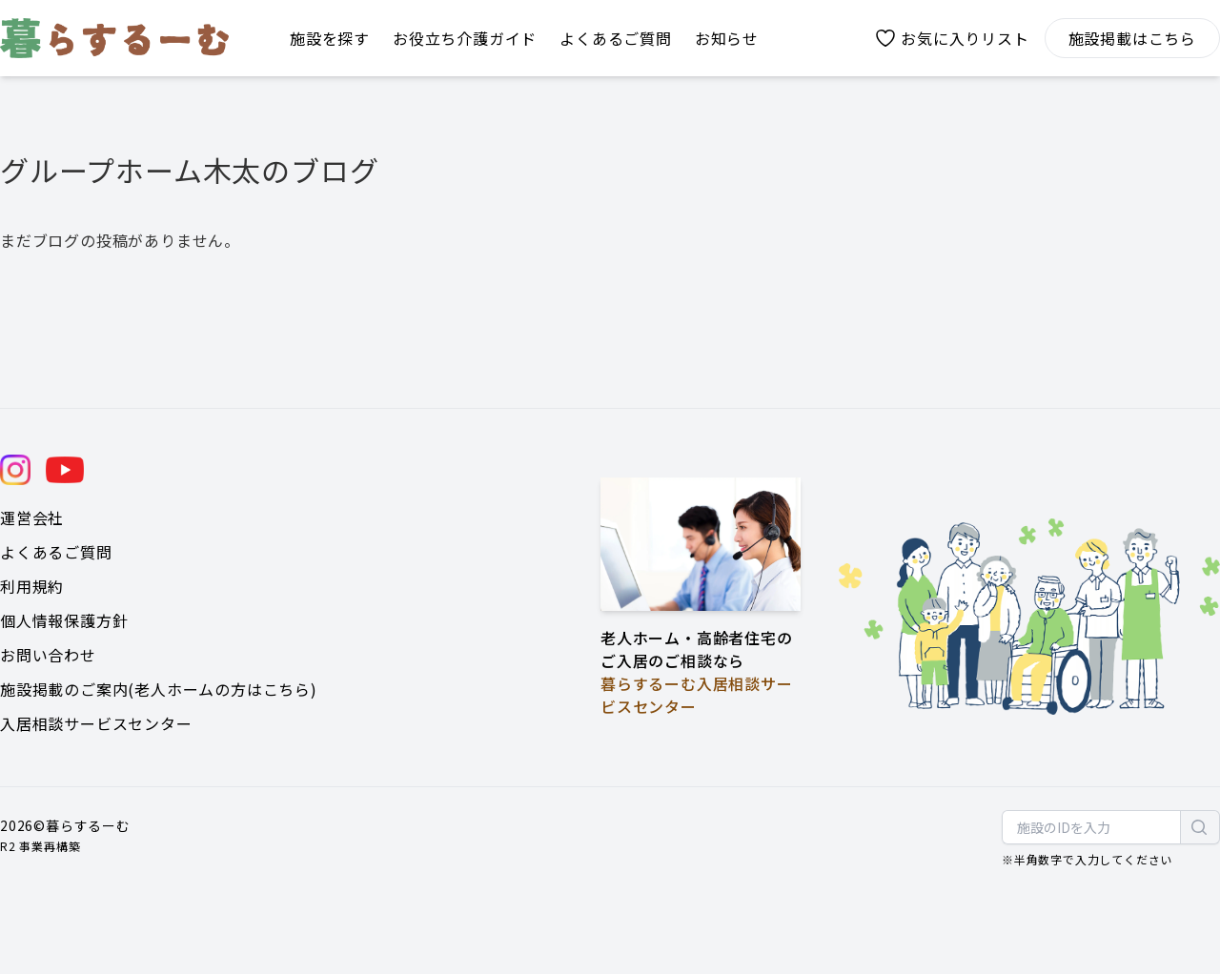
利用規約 (32, 586)
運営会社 (32, 517)
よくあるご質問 (56, 551)
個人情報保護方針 (64, 620)
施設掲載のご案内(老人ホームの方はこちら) (158, 689)
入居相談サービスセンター (96, 723)
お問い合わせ (48, 654)
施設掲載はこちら (1132, 38)
